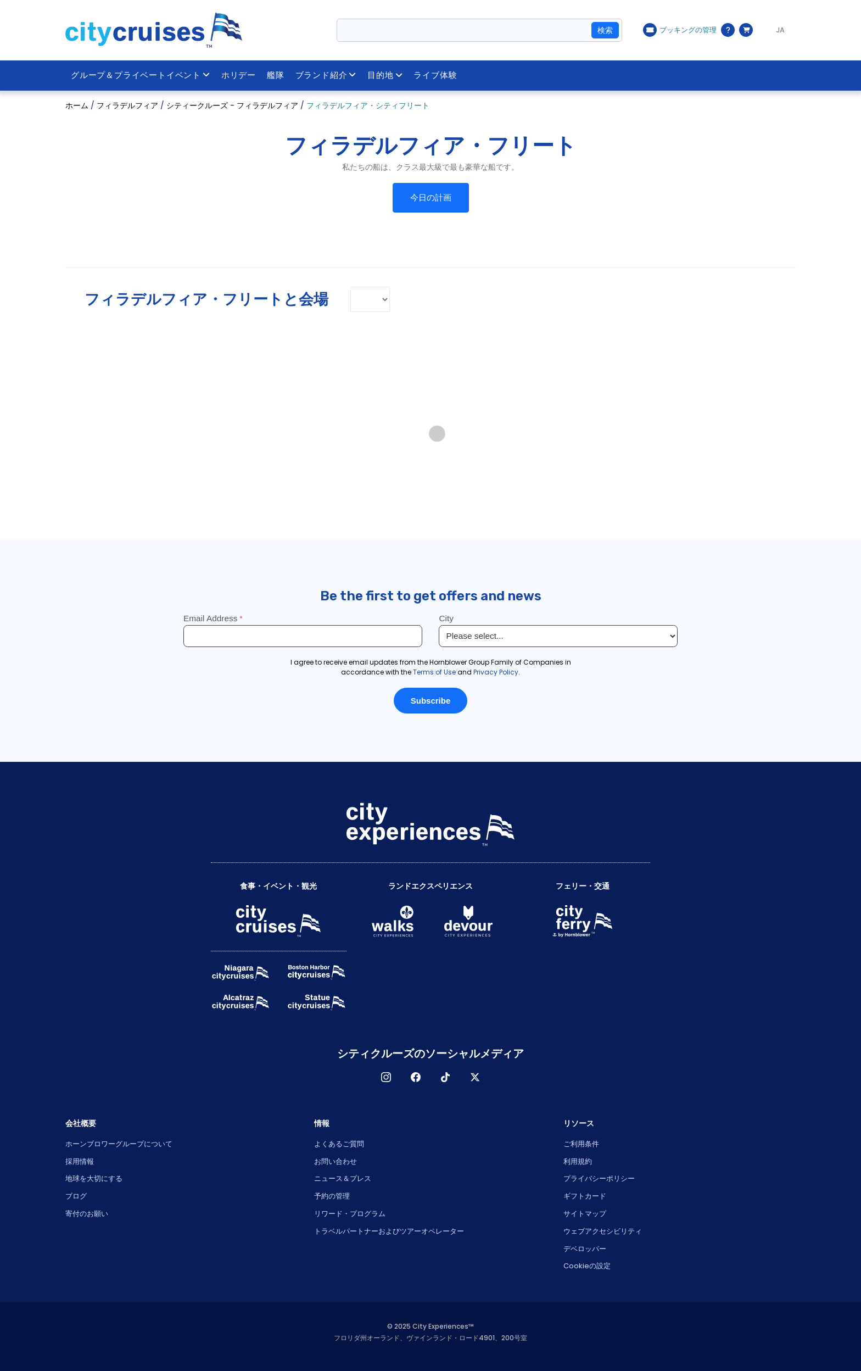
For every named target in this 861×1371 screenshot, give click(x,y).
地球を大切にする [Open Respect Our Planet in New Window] (93, 1178)
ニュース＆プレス (342, 1178)
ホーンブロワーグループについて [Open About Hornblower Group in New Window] (118, 1144)
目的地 (384, 75)
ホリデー (238, 75)
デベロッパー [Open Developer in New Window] (584, 1249)
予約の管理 (332, 1196)
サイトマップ (584, 1213)
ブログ (76, 1196)
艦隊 (275, 75)
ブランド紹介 (326, 75)
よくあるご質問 (339, 1144)
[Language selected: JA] (777, 30)
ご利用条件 (581, 1144)
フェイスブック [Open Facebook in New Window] (416, 1077)
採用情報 (79, 1161)
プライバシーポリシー (599, 1178)
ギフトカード (584, 1196)
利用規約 (577, 1161)
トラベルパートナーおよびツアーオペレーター (389, 1231)
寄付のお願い (86, 1213)
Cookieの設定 (587, 1266)
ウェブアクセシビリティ (602, 1231)
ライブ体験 (435, 75)
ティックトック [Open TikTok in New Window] (445, 1077)
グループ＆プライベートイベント (140, 75)
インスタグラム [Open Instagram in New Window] (386, 1077)
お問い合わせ (335, 1161)
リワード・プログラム (349, 1213)
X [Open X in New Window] (475, 1077)
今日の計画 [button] (430, 198)
